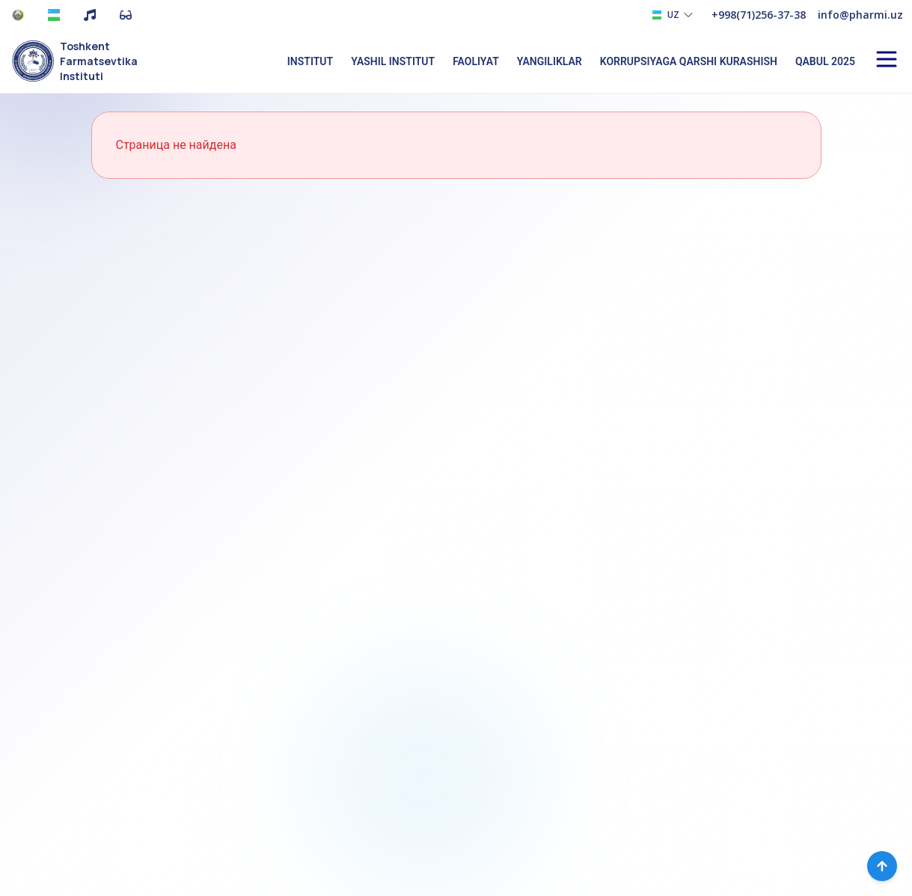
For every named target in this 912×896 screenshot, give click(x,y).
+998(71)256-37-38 (758, 14)
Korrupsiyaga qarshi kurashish (688, 61)
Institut (310, 61)
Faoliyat (476, 61)
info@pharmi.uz (860, 14)
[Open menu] (886, 59)
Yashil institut (393, 61)
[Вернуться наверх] (882, 866)
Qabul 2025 (825, 61)
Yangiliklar (549, 61)
